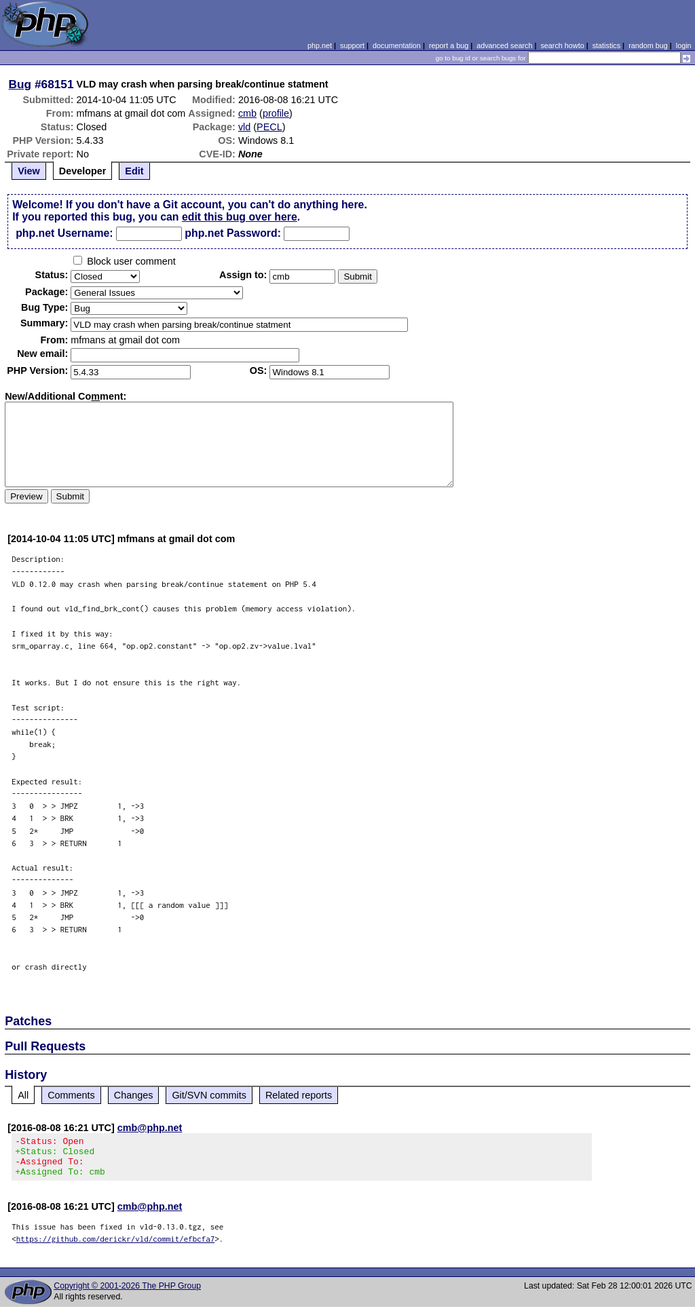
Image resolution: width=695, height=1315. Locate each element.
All (23, 1095)
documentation (397, 45)
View (29, 171)
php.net (319, 45)
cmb (247, 113)
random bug (648, 45)
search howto (562, 45)
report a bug (448, 45)
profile (276, 113)
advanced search (504, 45)
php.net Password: (233, 233)
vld (244, 126)
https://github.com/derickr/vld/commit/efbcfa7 (115, 1246)
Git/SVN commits (209, 1095)
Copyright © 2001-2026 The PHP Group (127, 1294)
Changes (133, 1095)
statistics (606, 45)
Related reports (298, 1095)
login (684, 45)
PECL (269, 126)
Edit (134, 171)
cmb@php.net (150, 1127)
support (352, 45)
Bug (20, 84)
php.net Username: (64, 233)
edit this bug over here (239, 217)
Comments (71, 1095)
